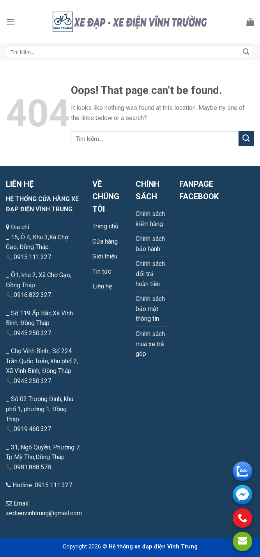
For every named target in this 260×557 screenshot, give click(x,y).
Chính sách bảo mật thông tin (150, 308)
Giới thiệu (104, 256)
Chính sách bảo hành (150, 244)
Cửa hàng (105, 241)
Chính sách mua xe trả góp (150, 343)
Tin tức (101, 271)
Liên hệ (102, 286)
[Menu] (10, 21)
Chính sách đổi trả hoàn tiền (150, 273)
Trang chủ (105, 226)
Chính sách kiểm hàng (150, 219)
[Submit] (246, 51)
